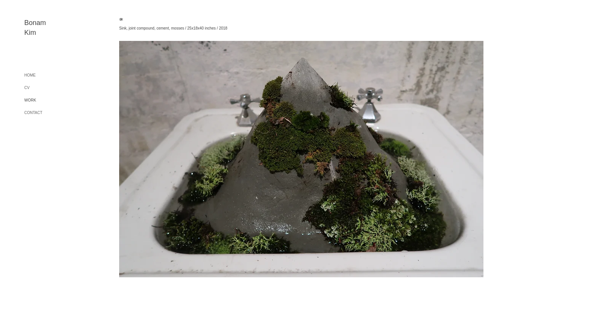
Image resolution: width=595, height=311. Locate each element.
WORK (30, 100)
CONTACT (33, 113)
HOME (30, 75)
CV (27, 88)
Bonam (35, 23)
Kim (30, 32)
